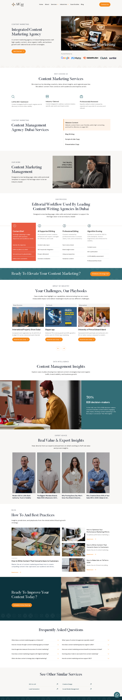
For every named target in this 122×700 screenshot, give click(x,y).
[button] (54, 4)
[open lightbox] (91, 33)
